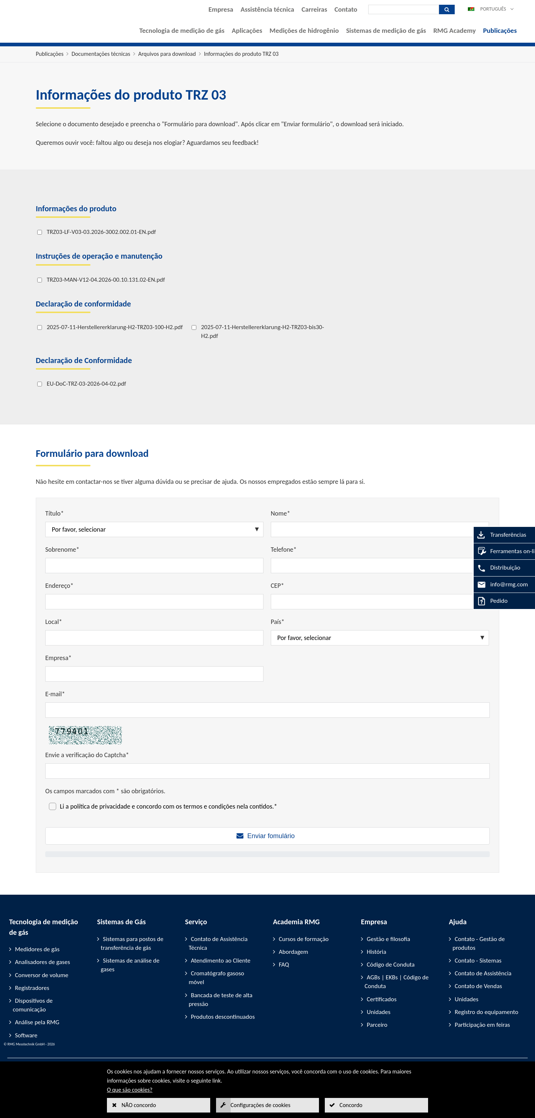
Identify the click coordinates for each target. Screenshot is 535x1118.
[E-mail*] (267, 710)
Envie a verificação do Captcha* (87, 755)
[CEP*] (380, 601)
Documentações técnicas (101, 53)
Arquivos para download (167, 53)
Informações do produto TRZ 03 (241, 53)
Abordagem (293, 952)
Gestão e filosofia (388, 939)
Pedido (485, 601)
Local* (53, 622)
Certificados (382, 999)
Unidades (378, 1012)
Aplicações (247, 30)
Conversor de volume (41, 975)
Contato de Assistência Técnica (218, 943)
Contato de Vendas (478, 986)
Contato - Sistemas (478, 960)
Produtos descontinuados (223, 1017)
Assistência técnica (267, 9)
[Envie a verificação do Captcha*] (267, 771)
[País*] (380, 637)
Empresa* (58, 658)
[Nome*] (380, 529)
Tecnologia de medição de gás (181, 30)
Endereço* (59, 586)
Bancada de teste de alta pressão (221, 999)
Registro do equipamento (486, 1012)
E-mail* (55, 694)
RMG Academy (454, 30)
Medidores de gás (37, 949)
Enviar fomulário (271, 836)
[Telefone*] (380, 565)
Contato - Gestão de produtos (479, 943)
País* (278, 622)
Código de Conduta (391, 964)
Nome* (280, 513)
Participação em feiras (482, 1025)
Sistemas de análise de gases (130, 965)
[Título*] (154, 529)
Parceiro (377, 1025)
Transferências (495, 535)
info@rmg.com (495, 584)
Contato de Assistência (483, 973)
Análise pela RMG (37, 1022)
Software (26, 1035)
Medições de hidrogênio (304, 30)
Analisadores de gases (42, 962)
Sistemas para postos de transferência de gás (132, 943)
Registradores (32, 988)
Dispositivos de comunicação (33, 1005)
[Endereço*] (154, 601)
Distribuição (492, 567)
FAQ (284, 964)
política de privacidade (100, 806)
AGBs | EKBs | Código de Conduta (396, 982)
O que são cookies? (130, 1089)
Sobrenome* (62, 549)
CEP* (277, 586)
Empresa (220, 9)
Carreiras (314, 9)
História (376, 952)
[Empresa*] (154, 674)
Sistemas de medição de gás (386, 30)
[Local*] (154, 637)
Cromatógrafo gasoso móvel (216, 977)
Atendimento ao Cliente (220, 960)
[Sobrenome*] (154, 565)
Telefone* (284, 549)
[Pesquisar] (403, 9)
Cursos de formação (304, 939)
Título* (54, 513)
